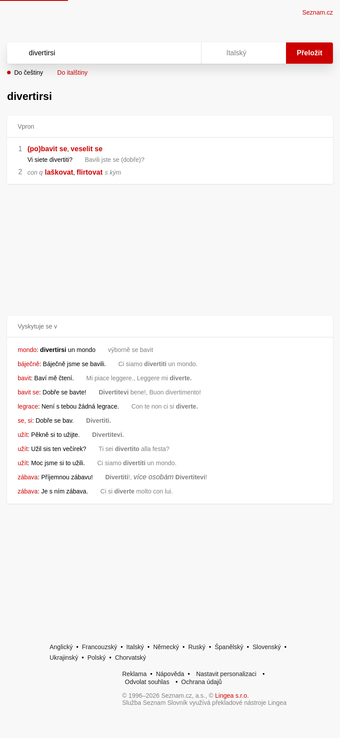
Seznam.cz (317, 12)
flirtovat (90, 172)
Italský (135, 646)
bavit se (28, 392)
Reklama (134, 673)
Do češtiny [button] (28, 72)
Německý (166, 646)
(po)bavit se (47, 149)
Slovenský (266, 646)
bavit (24, 378)
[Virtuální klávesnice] (186, 53)
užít (23, 434)
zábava (28, 477)
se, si (25, 420)
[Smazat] (166, 53)
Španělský (229, 646)
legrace (28, 406)
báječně (28, 363)
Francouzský (99, 646)
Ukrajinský (64, 657)
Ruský (196, 646)
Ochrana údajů (201, 681)
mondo (27, 349)
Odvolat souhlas (147, 681)
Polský (96, 657)
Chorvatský (130, 657)
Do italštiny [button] (72, 72)
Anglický (61, 646)
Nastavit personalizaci (226, 673)
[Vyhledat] (92, 53)
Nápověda (170, 673)
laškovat (59, 172)
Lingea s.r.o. (232, 695)
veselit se (87, 149)
